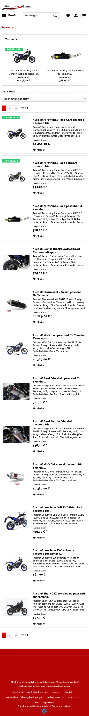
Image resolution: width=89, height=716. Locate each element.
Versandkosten (63, 682)
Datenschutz (74, 697)
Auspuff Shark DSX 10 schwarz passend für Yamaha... (59, 595)
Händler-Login (40, 692)
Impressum (48, 702)
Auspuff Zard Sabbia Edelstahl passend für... (53, 423)
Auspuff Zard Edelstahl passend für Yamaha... (57, 380)
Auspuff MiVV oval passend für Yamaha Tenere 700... (59, 337)
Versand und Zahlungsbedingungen (24, 697)
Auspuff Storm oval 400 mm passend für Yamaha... (57, 294)
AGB (37, 702)
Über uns (56, 692)
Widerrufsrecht (55, 697)
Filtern (9, 91)
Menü (9, 15)
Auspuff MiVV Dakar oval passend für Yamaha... (57, 466)
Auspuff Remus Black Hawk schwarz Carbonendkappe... (57, 250)
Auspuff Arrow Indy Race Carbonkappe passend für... (24, 72)
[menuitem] (8, 15)
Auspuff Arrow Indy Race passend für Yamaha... (65, 72)
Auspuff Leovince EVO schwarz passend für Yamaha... (53, 552)
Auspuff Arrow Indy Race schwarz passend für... (55, 164)
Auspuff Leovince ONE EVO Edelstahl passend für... (57, 509)
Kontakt (69, 692)
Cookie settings (21, 692)
